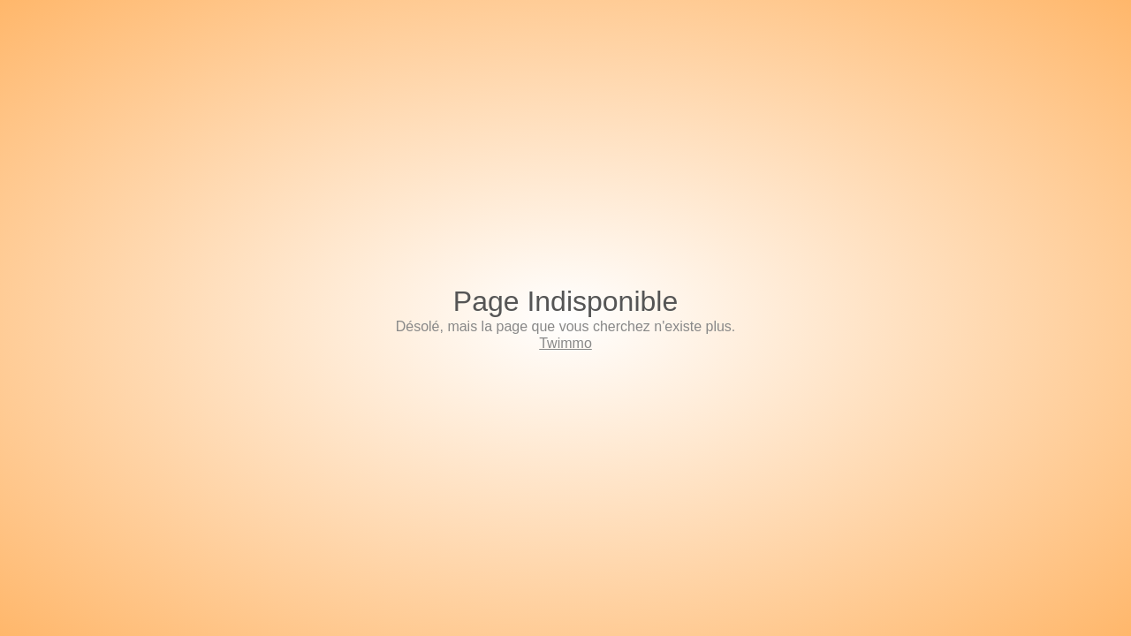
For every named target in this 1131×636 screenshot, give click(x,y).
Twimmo (565, 343)
